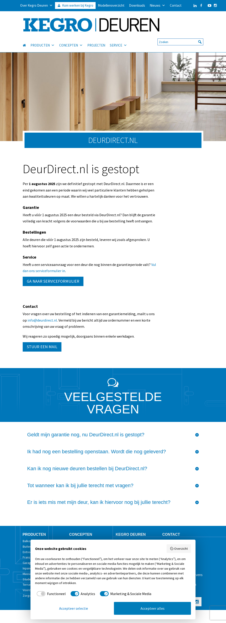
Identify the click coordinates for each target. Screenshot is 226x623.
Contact (176, 5)
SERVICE (118, 43)
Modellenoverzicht (111, 5)
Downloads (137, 5)
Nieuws (157, 5)
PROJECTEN (96, 43)
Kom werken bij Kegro (77, 5)
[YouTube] (208, 5)
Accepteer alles (153, 608)
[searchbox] (180, 39)
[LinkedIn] (190, 5)
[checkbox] (50, 593)
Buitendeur (30, 546)
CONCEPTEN (71, 43)
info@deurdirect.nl (42, 320)
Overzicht (179, 548)
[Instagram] (215, 5)
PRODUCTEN (42, 43)
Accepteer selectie (73, 608)
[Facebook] (201, 5)
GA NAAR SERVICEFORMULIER (53, 281)
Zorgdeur (29, 595)
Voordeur (29, 590)
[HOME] (26, 43)
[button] (199, 39)
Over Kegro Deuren (36, 5)
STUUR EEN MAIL (42, 346)
